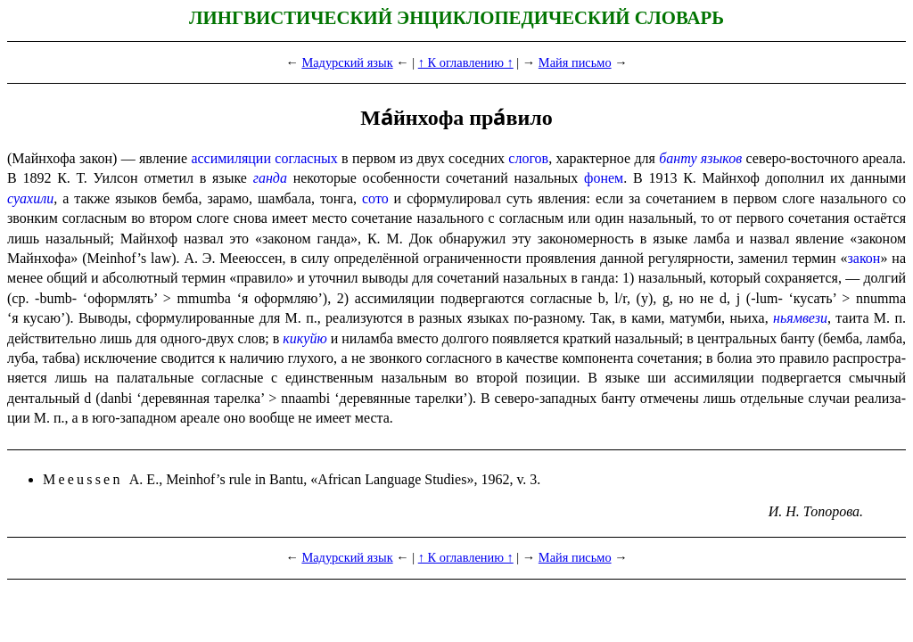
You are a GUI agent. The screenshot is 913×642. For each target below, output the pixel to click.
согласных (306, 158)
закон (863, 258)
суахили (30, 198)
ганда (270, 177)
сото (375, 198)
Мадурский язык (346, 62)
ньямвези (800, 317)
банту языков (700, 158)
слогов (528, 158)
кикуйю (304, 338)
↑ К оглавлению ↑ (466, 62)
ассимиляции (231, 158)
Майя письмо (575, 62)
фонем (603, 177)
